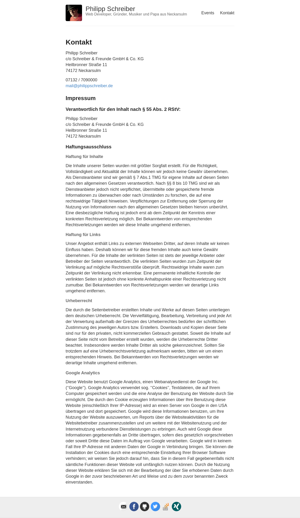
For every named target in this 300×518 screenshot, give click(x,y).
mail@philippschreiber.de (89, 85)
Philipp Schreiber (110, 8)
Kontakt (227, 13)
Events (207, 13)
